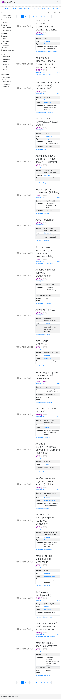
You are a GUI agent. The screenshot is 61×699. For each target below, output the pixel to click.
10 (47, 16)
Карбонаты (47, 233)
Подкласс (4, 33)
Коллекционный (6, 81)
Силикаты (47, 41)
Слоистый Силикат (7, 50)
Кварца (46, 44)
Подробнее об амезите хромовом (46, 636)
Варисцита (5, 72)
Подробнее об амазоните (43, 586)
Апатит (4, 61)
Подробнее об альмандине (44, 549)
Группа (3, 54)
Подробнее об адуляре (42, 213)
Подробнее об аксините (43, 334)
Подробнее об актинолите (43, 366)
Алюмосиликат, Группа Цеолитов (6, 16)
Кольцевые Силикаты (5, 42)
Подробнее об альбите (42, 508)
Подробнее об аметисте (43, 675)
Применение (5, 74)
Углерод (46, 464)
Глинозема (47, 102)
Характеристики (40, 35)
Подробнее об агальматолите (44, 112)
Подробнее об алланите (43, 437)
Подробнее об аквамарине (43, 303)
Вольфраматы (6, 30)
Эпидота (46, 427)
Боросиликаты (6, 27)
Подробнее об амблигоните (44, 617)
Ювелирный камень (5, 78)
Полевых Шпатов (49, 500)
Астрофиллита (6, 67)
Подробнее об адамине (42, 183)
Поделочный (5, 84)
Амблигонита (5, 56)
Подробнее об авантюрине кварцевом (47, 51)
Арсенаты (4, 22)
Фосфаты (47, 606)
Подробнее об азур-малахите (44, 263)
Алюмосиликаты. (7, 20)
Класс (3, 13)
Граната (46, 540)
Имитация (5, 86)
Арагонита (5, 64)
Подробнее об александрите (44, 402)
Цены (58, 35)
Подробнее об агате (41, 149)
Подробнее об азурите (42, 241)
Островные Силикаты (5, 46)
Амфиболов (5, 59)
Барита (4, 69)
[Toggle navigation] (57, 2)
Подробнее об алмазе (42, 472)
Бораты (4, 25)
